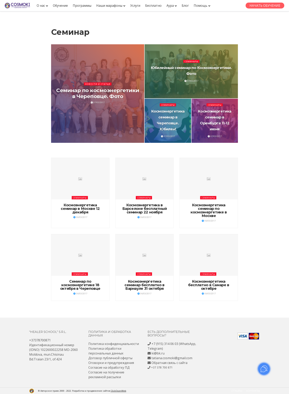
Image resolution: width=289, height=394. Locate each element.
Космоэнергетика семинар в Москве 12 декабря (80, 208)
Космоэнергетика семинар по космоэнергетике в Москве (209, 210)
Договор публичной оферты (110, 358)
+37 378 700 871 (162, 367)
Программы (82, 5)
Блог (185, 5)
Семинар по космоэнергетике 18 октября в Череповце (80, 285)
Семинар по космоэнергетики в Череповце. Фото (97, 93)
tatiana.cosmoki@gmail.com (172, 358)
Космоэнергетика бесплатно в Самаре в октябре (208, 285)
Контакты (253, 390)
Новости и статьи (97, 83)
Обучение (60, 5)
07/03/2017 (98, 102)
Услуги (135, 5)
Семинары (191, 61)
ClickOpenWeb (118, 390)
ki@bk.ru (158, 353)
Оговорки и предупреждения (111, 363)
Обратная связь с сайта (169, 363)
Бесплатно (153, 5)
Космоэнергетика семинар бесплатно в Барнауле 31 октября (144, 285)
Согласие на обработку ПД (109, 367)
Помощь (200, 5)
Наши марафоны (109, 5)
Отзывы (236, 390)
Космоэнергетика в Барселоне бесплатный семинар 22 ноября (144, 208)
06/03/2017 (80, 217)
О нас (41, 5)
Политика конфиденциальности (113, 344)
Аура (170, 5)
